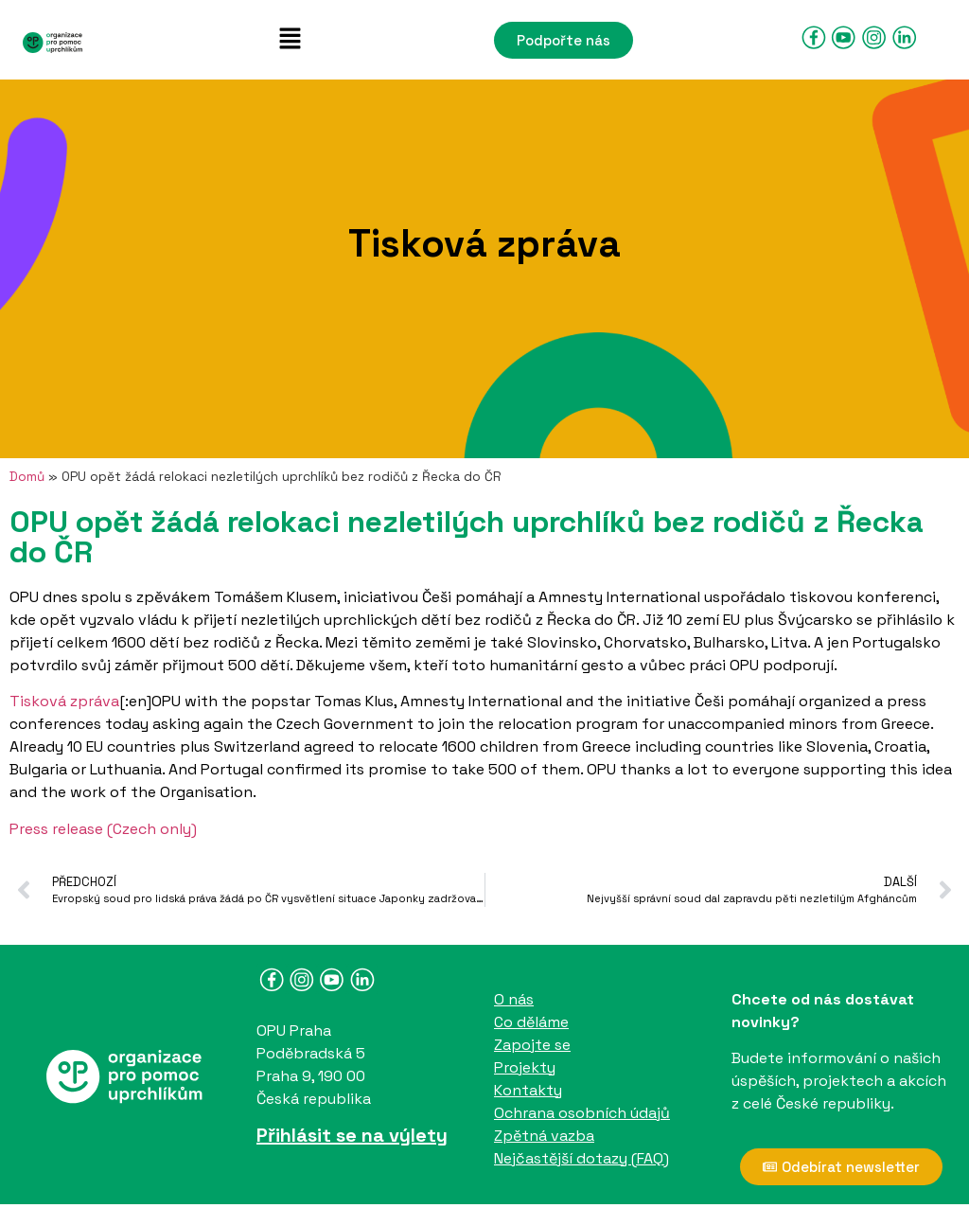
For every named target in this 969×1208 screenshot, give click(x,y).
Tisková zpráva (64, 701)
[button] (289, 40)
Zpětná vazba (544, 1136)
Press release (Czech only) (103, 829)
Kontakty (528, 1090)
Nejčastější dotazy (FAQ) (581, 1158)
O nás (514, 999)
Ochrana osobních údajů (582, 1113)
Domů (26, 477)
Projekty (524, 1067)
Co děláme (531, 1022)
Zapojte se (532, 1045)
